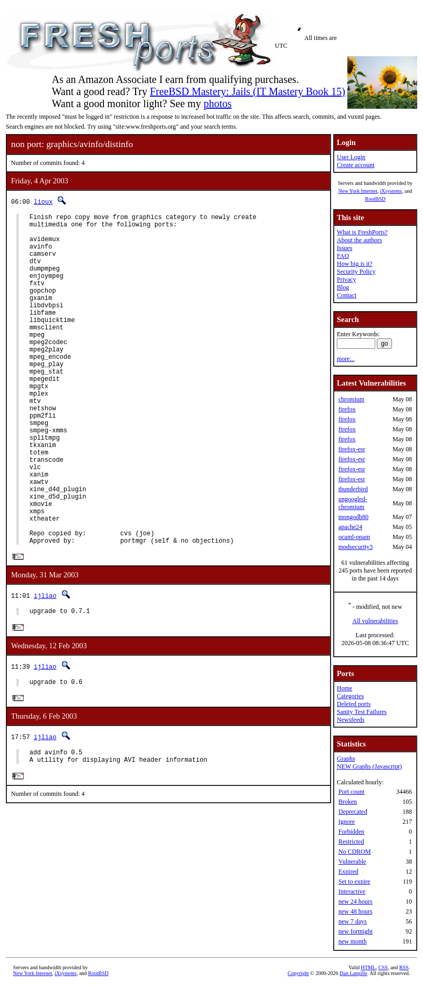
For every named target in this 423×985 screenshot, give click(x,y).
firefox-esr (351, 449)
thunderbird (353, 489)
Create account (356, 165)
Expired (348, 871)
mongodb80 (353, 517)
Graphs (346, 758)
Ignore (346, 821)
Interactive (351, 891)
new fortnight (355, 931)
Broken (347, 801)
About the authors (359, 240)
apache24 (350, 527)
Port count (351, 791)
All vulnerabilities (375, 621)
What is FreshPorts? (362, 232)
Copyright (298, 973)
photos (217, 103)
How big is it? (355, 263)
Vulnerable (352, 861)
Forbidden (351, 831)
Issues (344, 248)
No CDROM (354, 851)
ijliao (45, 666)
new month (352, 941)
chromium (351, 399)
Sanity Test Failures (362, 712)
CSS (383, 967)
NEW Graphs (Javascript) (369, 766)
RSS (404, 967)
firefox (347, 409)
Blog (343, 287)
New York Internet (357, 191)
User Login (351, 157)
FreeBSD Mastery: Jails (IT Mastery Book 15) (247, 91)
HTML (368, 967)
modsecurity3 (355, 547)
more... (346, 358)
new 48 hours (355, 911)
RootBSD (375, 199)
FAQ (343, 256)
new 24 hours (355, 901)
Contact (346, 295)
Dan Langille (353, 973)
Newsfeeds (351, 719)
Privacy (346, 279)
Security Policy (356, 271)
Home (344, 688)
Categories (350, 696)
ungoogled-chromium (352, 503)
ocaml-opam (354, 537)
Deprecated (352, 811)
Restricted (351, 841)
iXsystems (391, 191)
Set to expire (354, 881)
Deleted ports (353, 704)
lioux (43, 201)
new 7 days (352, 921)
